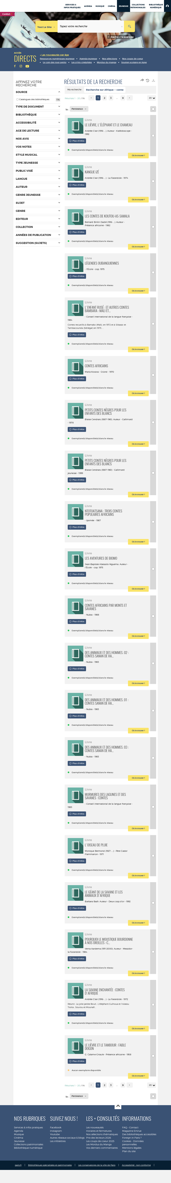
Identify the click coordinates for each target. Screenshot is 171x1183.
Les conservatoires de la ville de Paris (96, 1178)
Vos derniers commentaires (102, 1161)
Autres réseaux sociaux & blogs (67, 1150)
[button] (167, 6)
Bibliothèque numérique (28, 1161)
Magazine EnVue (131, 1144)
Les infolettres (58, 1154)
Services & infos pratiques (28, 1140)
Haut (118, 1119)
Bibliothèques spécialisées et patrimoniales (50, 1178)
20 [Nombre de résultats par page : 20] (151, 98)
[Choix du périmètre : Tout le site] (46, 26)
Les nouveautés (95, 1140)
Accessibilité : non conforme (136, 1178)
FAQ (124, 1140)
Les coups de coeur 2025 (100, 1154)
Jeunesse (19, 1154)
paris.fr (18, 1178)
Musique (19, 1147)
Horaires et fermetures (99, 1144)
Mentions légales (131, 1161)
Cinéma (18, 1150)
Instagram (56, 1144)
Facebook (55, 1140)
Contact (133, 1140)
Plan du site (129, 1164)
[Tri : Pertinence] (79, 109)
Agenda (18, 1144)
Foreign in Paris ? (132, 1150)
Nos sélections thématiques (102, 1147)
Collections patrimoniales (28, 1157)
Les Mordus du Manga (98, 1157)
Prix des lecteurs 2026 (98, 1150)
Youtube (55, 1147)
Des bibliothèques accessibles (139, 1147)
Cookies (126, 1154)
